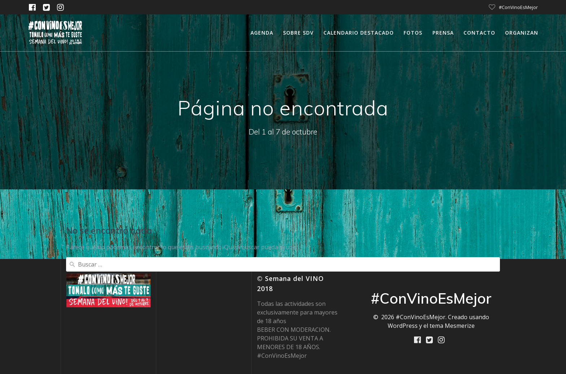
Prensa (443, 32)
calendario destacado (358, 32)
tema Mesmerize (452, 326)
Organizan (521, 32)
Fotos (413, 32)
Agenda (262, 32)
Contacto (479, 32)
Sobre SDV (298, 32)
